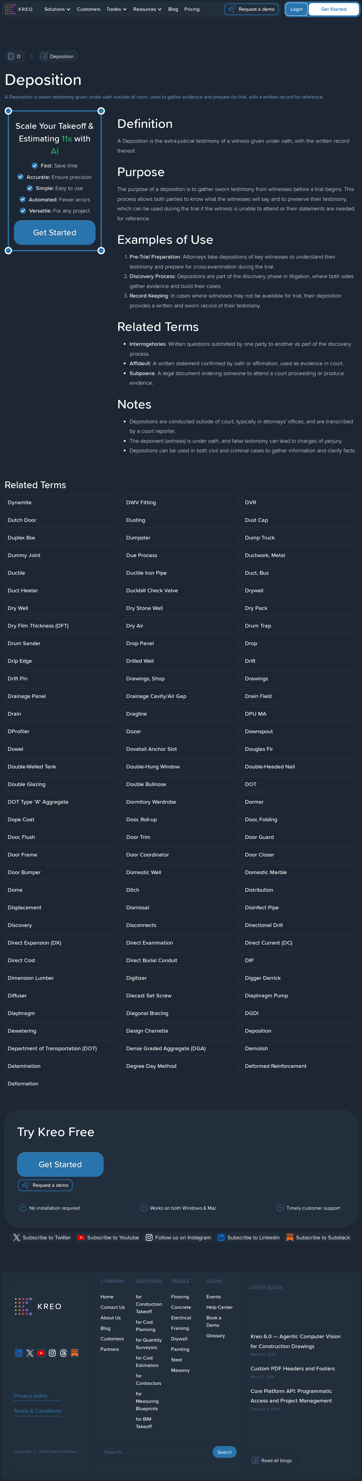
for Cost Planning (145, 1325)
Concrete (181, 1307)
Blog (173, 9)
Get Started (334, 9)
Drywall (179, 1338)
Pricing (192, 9)
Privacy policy (31, 1395)
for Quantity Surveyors (149, 1343)
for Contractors (148, 1379)
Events (213, 1296)
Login (297, 9)
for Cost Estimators (147, 1361)
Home (107, 1296)
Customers (88, 9)
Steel (176, 1359)
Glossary (215, 1335)
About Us (111, 1317)
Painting (180, 1349)
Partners (110, 1349)
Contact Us (113, 1307)
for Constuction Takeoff (149, 1304)
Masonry (180, 1370)
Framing (180, 1328)
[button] (57, 9)
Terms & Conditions (37, 1411)
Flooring (180, 1296)
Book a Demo (214, 1321)
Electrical (181, 1317)
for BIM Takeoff (144, 1422)
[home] (18, 9)
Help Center (219, 1307)
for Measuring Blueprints (147, 1401)
